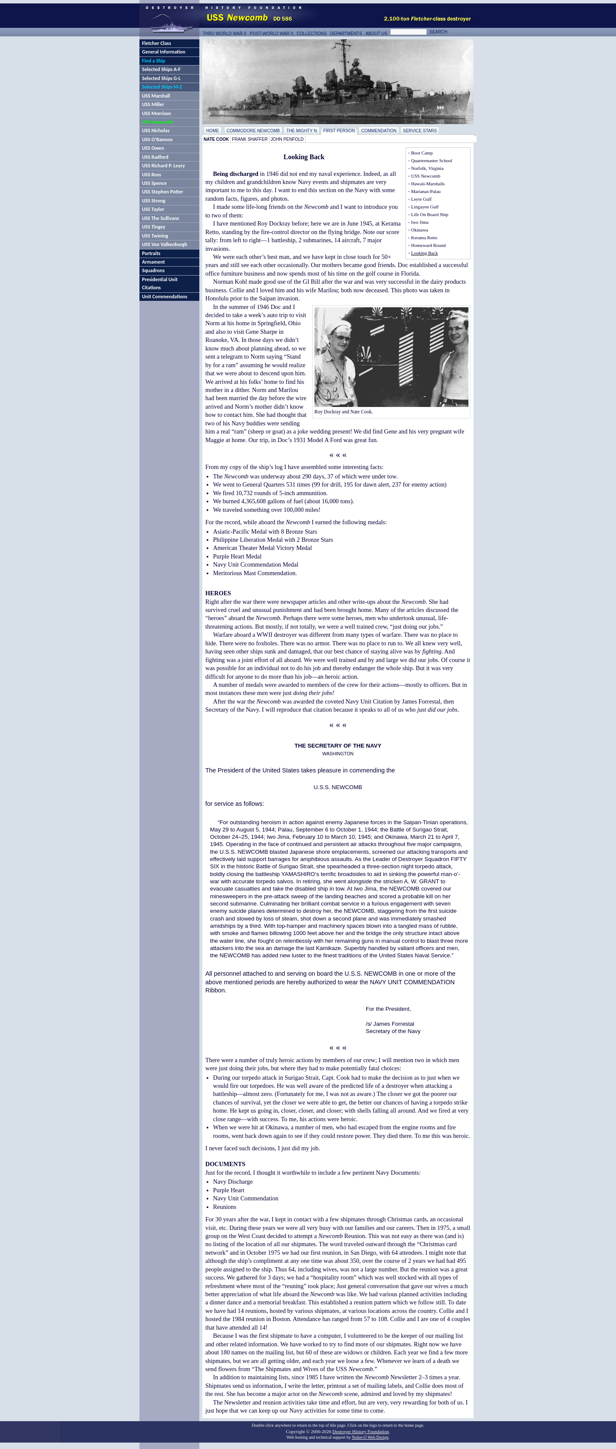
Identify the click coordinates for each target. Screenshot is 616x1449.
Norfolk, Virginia (427, 168)
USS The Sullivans (160, 218)
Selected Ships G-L (161, 78)
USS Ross (151, 175)
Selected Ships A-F (161, 69)
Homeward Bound (428, 245)
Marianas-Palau (426, 191)
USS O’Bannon (157, 140)
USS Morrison (156, 113)
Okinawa (419, 229)
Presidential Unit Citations (160, 283)
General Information (163, 52)
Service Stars (420, 130)
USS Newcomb (157, 122)
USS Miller (153, 104)
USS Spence (154, 183)
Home (212, 130)
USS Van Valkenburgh (164, 244)
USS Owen (153, 148)
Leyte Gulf (421, 199)
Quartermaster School (431, 160)
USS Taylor (153, 209)
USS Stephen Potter (162, 192)
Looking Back (424, 252)
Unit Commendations (164, 297)
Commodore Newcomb (253, 130)
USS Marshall (156, 96)
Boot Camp (421, 152)
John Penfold (287, 139)
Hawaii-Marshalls (428, 183)
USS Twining (155, 236)
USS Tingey (153, 227)
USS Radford (155, 157)
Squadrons (153, 270)
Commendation (379, 130)
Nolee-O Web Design (370, 1437)
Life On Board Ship (429, 214)
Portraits (151, 253)
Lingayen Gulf (424, 206)
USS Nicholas (155, 131)
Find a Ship (153, 61)
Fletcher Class (156, 43)
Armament (153, 262)
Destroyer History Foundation (360, 1431)
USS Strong (153, 201)
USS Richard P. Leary (163, 166)
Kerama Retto (424, 237)
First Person (339, 130)
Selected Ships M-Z (162, 87)
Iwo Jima (420, 222)
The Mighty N (301, 130)
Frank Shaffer (249, 139)
